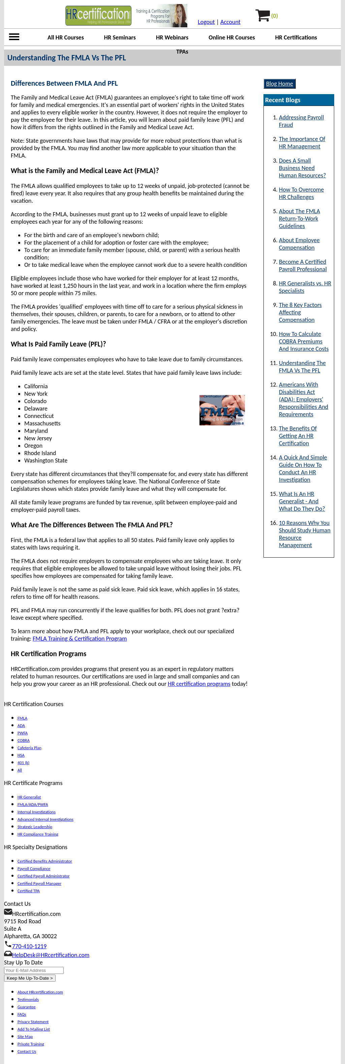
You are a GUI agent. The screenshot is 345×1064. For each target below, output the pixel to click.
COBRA (24, 740)
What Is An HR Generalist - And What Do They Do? (302, 501)
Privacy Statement (33, 1021)
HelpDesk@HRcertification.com (50, 955)
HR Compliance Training (38, 834)
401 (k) (23, 762)
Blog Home (279, 83)
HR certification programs (199, 684)
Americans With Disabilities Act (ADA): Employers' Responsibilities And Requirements (303, 399)
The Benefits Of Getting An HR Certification (298, 436)
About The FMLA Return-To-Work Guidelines (299, 218)
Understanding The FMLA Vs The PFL (302, 366)
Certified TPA (29, 890)
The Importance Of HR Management (302, 142)
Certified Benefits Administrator (45, 861)
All (20, 770)
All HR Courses (66, 37)
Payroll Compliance (34, 868)
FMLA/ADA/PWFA (33, 804)
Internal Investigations (37, 811)
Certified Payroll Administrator (44, 875)
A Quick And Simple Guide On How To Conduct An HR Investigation (303, 468)
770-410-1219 (29, 946)
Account (230, 22)
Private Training (31, 1043)
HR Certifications (296, 37)
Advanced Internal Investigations (45, 819)
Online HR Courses (232, 37)
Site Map (25, 1036)
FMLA (22, 718)
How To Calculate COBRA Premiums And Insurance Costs (304, 341)
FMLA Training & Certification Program (80, 638)
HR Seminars (120, 37)
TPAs (182, 51)
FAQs (22, 1014)
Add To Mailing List (34, 1029)
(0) (274, 16)
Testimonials (28, 999)
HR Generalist (29, 797)
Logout (206, 22)
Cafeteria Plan (29, 747)
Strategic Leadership (35, 826)
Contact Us (27, 1051)
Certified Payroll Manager (39, 883)
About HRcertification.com (40, 992)
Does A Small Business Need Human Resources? (302, 168)
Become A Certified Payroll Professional (303, 265)
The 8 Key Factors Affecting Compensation (300, 312)
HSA (21, 755)
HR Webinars (172, 37)
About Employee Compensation (299, 243)
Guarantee (27, 1006)
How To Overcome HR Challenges (301, 193)
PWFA (23, 732)
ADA (21, 725)
